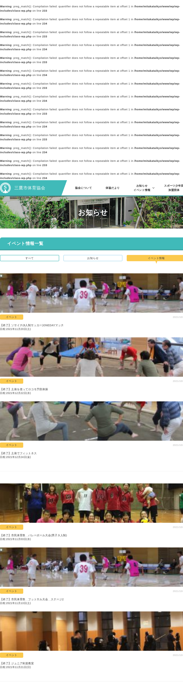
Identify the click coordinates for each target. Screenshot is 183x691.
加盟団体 (68, 674)
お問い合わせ (115, 637)
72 (69, 518)
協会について (83, 187)
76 (112, 518)
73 (80, 518)
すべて (29, 258)
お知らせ (92, 258)
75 (102, 518)
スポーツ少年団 (73, 668)
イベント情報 (71, 649)
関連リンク (114, 643)
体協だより (113, 187)
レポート (68, 655)
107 (134, 518)
